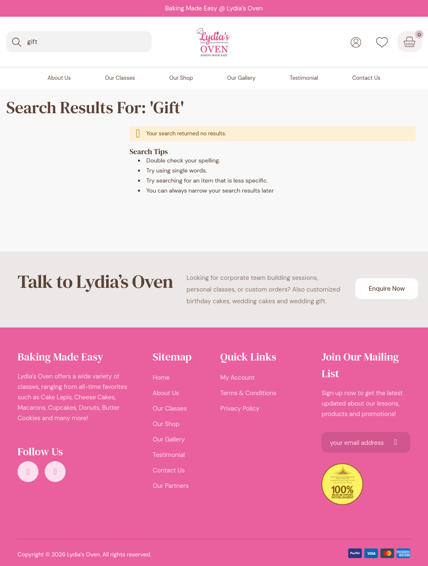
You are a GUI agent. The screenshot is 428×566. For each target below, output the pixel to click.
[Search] (16, 42)
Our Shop (166, 424)
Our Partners (171, 486)
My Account (237, 377)
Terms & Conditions (248, 393)
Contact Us (168, 470)
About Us (166, 393)
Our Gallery (169, 439)
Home (161, 377)
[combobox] (79, 41)
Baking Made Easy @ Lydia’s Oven (213, 8)
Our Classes (169, 408)
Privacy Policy (239, 408)
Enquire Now (387, 288)
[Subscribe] (396, 442)
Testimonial (169, 455)
